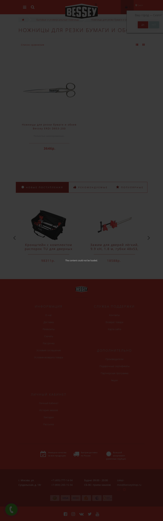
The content (71, 260)
